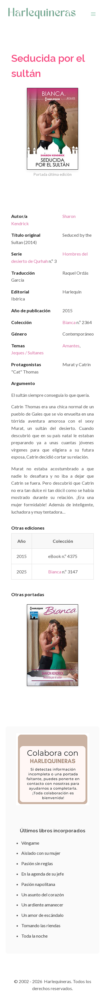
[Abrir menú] (93, 14)
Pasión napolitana (38, 884)
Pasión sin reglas (37, 863)
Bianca (69, 322)
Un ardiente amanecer (42, 904)
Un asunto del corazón (42, 894)
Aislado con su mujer (40, 853)
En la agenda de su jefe (42, 873)
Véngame (30, 843)
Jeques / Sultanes (27, 352)
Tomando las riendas (40, 925)
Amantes (71, 345)
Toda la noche (34, 935)
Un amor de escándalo (42, 915)
